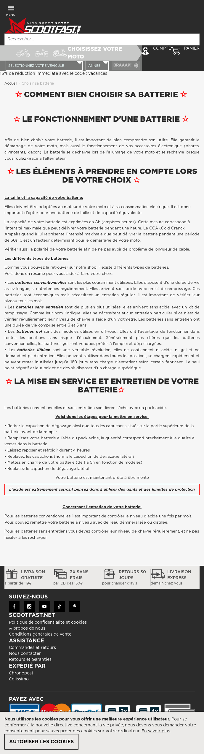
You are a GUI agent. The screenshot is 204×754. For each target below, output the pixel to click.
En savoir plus (156, 731)
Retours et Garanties (30, 670)
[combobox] (102, 39)
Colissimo (19, 689)
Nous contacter (25, 664)
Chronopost (21, 683)
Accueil (11, 93)
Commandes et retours (32, 658)
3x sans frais (77, 588)
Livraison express (175, 588)
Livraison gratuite (28, 588)
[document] (102, 733)
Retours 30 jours (126, 588)
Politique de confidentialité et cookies (48, 632)
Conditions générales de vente (40, 644)
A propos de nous (27, 638)
